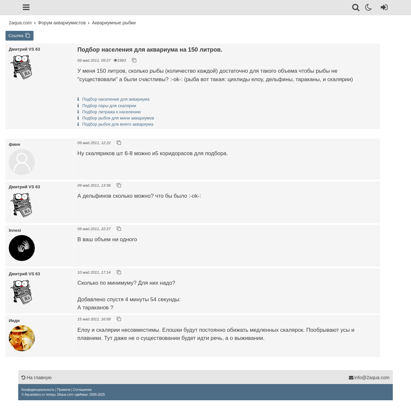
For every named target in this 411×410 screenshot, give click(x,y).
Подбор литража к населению (111, 111)
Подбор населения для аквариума (116, 99)
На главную (36, 377)
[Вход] (383, 8)
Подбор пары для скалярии (109, 105)
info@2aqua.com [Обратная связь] (369, 377)
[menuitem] (37, 389)
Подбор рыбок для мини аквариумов (118, 118)
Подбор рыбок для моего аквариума (117, 124)
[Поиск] (356, 8)
